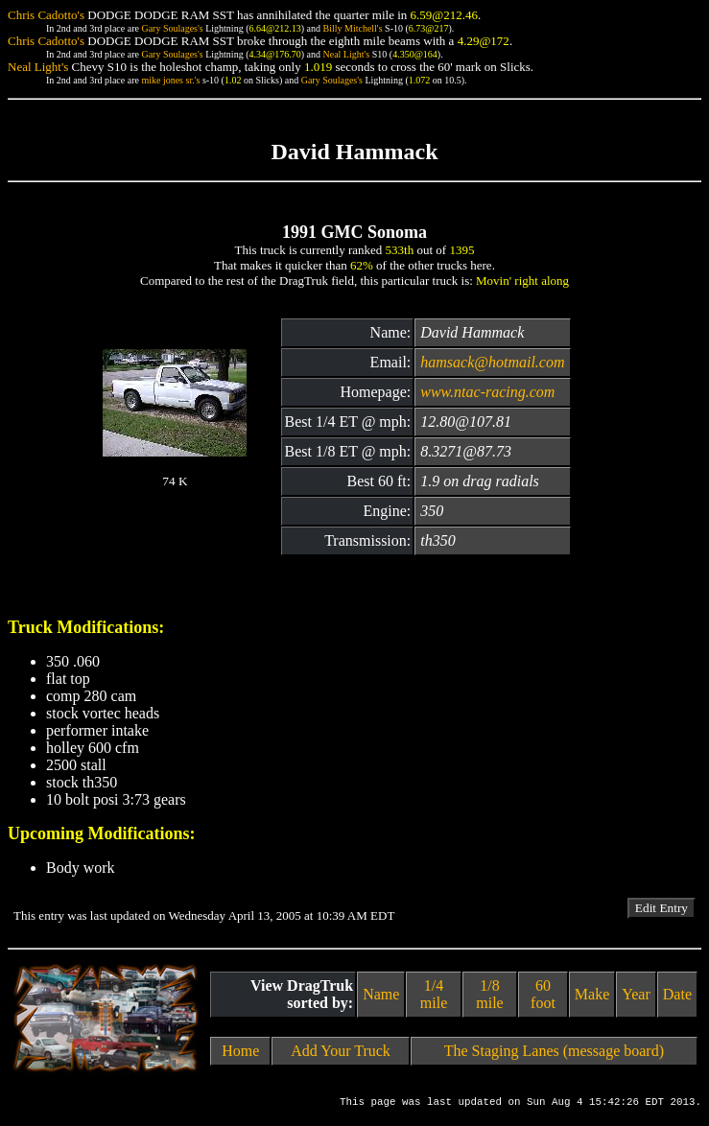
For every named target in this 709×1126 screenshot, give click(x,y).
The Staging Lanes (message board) (554, 1051)
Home (240, 1051)
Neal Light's (345, 54)
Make (592, 994)
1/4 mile (433, 994)
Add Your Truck (340, 1051)
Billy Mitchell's (352, 28)
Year (636, 994)
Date (677, 994)
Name (381, 994)
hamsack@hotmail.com (492, 362)
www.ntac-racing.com (487, 392)
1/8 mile (489, 994)
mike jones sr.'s (170, 80)
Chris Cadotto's (46, 15)
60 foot (543, 994)
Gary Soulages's (171, 28)
